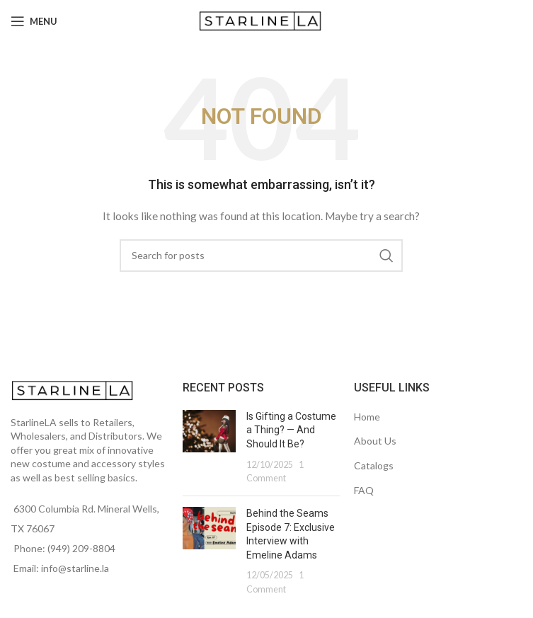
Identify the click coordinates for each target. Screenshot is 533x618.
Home (367, 417)
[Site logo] (261, 20)
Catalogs (374, 465)
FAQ (364, 490)
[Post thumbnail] (209, 447)
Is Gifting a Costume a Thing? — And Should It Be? (291, 430)
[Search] (261, 255)
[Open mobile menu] (34, 21)
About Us (375, 441)
